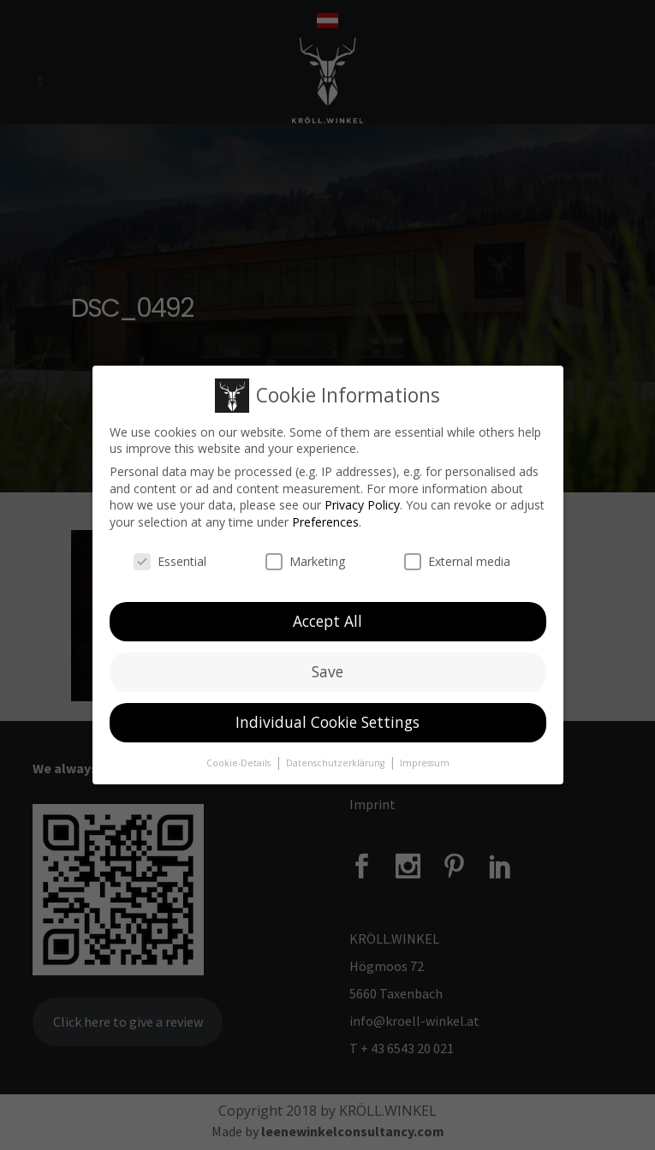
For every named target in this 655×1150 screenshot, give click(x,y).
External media (457, 553)
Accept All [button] (327, 613)
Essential (170, 553)
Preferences (325, 513)
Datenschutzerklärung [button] (336, 754)
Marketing (305, 553)
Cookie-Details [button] (239, 754)
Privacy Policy (362, 497)
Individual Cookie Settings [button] (327, 714)
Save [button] (327, 663)
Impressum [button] (425, 754)
